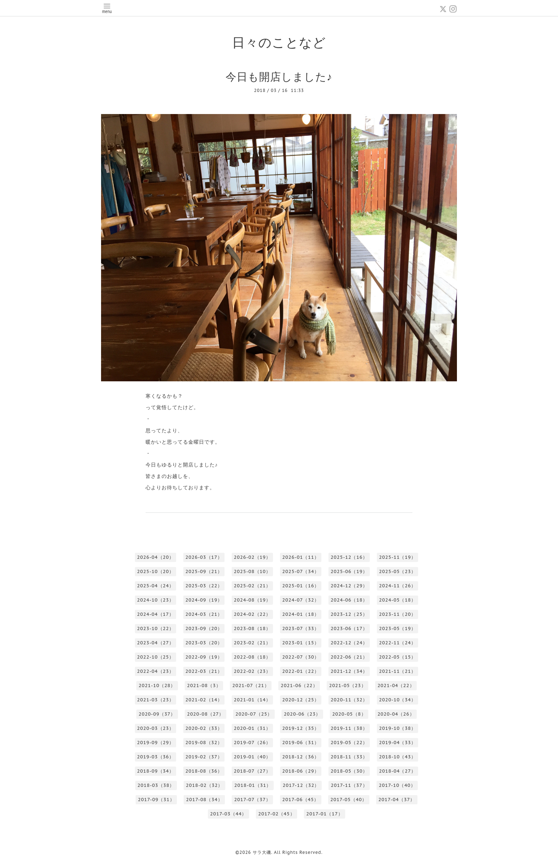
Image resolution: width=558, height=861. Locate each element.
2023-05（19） (397, 628)
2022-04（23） (155, 671)
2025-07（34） (300, 571)
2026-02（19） (252, 557)
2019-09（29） (155, 742)
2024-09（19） (203, 600)
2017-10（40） (397, 785)
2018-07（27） (252, 771)
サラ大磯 (262, 852)
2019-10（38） (397, 728)
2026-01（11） (300, 557)
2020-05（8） (349, 714)
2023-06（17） (349, 628)
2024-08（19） (252, 600)
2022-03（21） (203, 671)
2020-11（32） (349, 700)
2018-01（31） (252, 785)
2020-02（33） (203, 728)
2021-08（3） (204, 685)
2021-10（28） (156, 685)
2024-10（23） (155, 600)
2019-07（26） (252, 742)
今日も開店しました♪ (279, 76)
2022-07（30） (300, 657)
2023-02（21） (252, 643)
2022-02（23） (252, 671)
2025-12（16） (349, 557)
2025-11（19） (397, 557)
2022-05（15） (397, 657)
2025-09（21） (203, 571)
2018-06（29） (300, 771)
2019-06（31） (300, 742)
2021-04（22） (396, 685)
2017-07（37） (252, 799)
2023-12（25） (349, 614)
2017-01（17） (324, 814)
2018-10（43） (397, 757)
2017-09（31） (156, 799)
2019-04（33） (397, 742)
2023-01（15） (300, 643)
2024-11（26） (397, 586)
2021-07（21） (250, 685)
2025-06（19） (349, 571)
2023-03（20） (203, 643)
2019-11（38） (349, 728)
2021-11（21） (397, 671)
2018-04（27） (397, 771)
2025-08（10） (252, 571)
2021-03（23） (155, 700)
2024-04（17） (155, 614)
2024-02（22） (252, 614)
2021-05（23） (347, 685)
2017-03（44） (228, 814)
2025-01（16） (300, 586)
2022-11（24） (397, 643)
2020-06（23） (302, 714)
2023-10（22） (155, 628)
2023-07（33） (300, 628)
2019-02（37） (203, 757)
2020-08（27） (205, 714)
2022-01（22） (300, 671)
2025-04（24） (155, 586)
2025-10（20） (155, 571)
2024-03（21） (203, 614)
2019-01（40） (252, 757)
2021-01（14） (252, 700)
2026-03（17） (203, 557)
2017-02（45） (276, 814)
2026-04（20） (155, 557)
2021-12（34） (349, 671)
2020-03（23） (155, 728)
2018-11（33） (349, 757)
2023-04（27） (155, 643)
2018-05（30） (349, 771)
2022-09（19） (203, 657)
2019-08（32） (203, 742)
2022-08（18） (252, 657)
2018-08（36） (203, 771)
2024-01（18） (300, 614)
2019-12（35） (300, 728)
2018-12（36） (300, 757)
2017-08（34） (204, 799)
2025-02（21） (252, 586)
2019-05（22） (349, 742)
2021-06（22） (299, 685)
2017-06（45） (300, 799)
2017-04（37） (396, 799)
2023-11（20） (397, 614)
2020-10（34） (397, 700)
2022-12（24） (349, 643)
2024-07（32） (300, 600)
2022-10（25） (155, 657)
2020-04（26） (396, 714)
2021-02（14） (203, 700)
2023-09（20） (203, 628)
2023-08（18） (252, 628)
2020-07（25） (253, 714)
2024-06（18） (349, 600)
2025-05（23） (397, 571)
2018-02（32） (204, 785)
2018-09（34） (155, 771)
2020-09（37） (156, 714)
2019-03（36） (155, 757)
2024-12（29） (349, 586)
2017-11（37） (349, 785)
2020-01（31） (252, 728)
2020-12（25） (300, 700)
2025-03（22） (203, 586)
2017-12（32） (301, 785)
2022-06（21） (349, 657)
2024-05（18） (397, 600)
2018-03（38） (155, 785)
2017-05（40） (348, 799)
